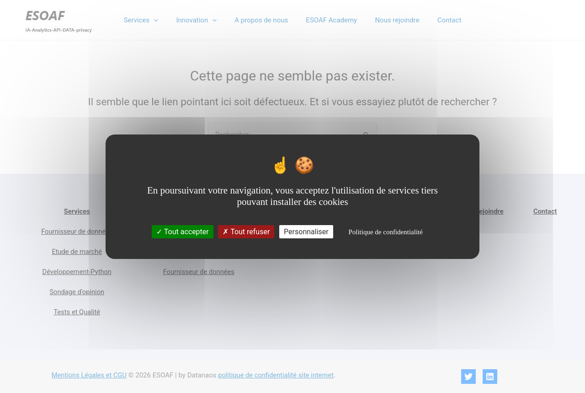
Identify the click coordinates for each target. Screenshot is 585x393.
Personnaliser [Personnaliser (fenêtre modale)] (306, 231)
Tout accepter (182, 231)
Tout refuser (246, 231)
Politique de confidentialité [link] (385, 232)
